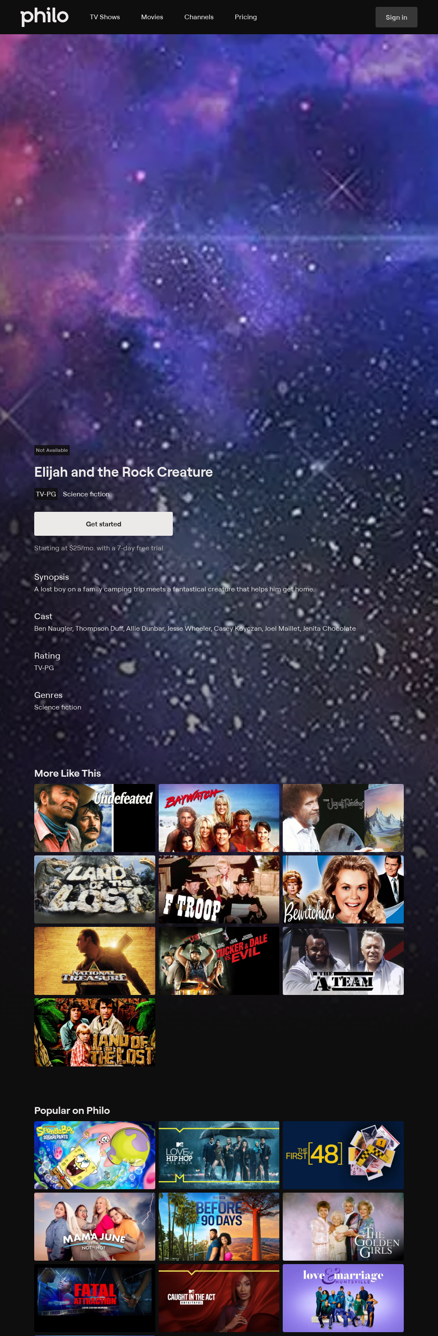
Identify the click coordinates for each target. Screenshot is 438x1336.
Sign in (396, 17)
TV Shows (105, 16)
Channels (198, 16)
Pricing (246, 16)
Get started (103, 524)
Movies (152, 16)
